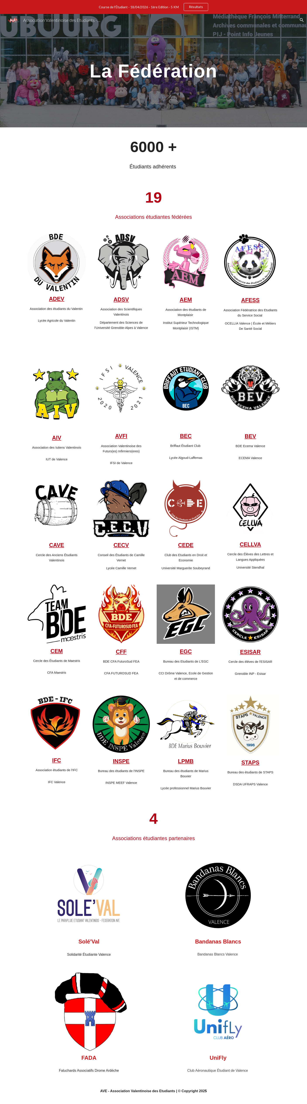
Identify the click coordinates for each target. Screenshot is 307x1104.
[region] (153, 7)
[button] (302, 20)
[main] (154, 70)
